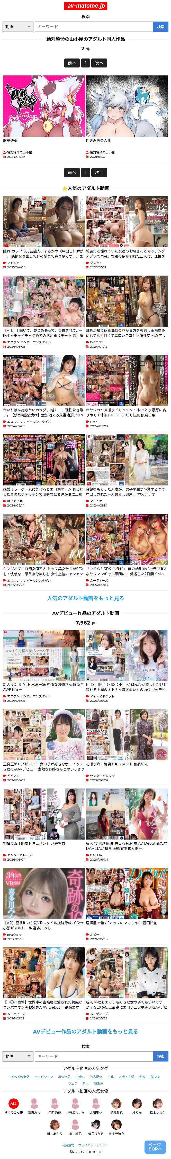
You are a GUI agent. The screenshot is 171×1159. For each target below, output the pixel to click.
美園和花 (116, 1106)
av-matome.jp (86, 5)
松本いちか (157, 1106)
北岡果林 (96, 1106)
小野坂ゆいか (75, 1106)
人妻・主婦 (126, 1077)
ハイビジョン (43, 1077)
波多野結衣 (116, 1127)
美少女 (155, 1077)
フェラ (72, 1083)
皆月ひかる (96, 1127)
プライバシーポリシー (93, 1145)
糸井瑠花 (75, 1127)
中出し (80, 1077)
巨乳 (110, 1077)
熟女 (142, 1077)
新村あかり (54, 1127)
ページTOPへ (155, 1147)
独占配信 (96, 1077)
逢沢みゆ (34, 1106)
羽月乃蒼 (55, 1106)
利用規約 (68, 1145)
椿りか (137, 1106)
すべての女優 (13, 1106)
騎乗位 (98, 1083)
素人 (86, 1083)
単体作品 (64, 1077)
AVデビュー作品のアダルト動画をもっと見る (85, 1031)
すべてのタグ (20, 1077)
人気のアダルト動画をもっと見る (85, 598)
